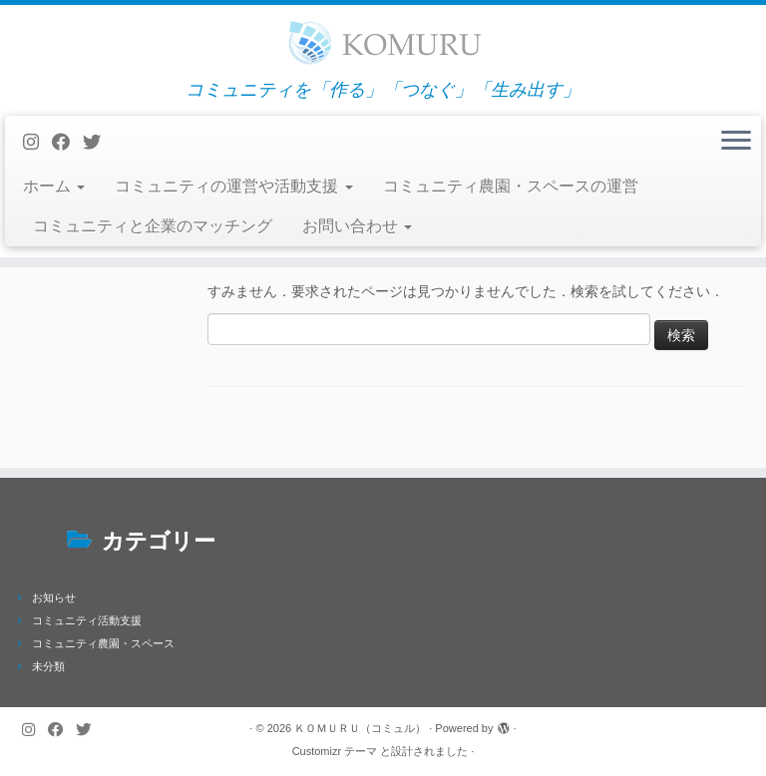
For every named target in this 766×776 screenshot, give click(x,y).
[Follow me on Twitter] (98, 143)
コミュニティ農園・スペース (103, 643)
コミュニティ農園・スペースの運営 (510, 186)
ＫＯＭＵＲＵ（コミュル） (360, 728)
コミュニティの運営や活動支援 (233, 186)
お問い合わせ (357, 225)
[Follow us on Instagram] (37, 143)
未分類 (48, 666)
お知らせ (54, 597)
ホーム (54, 186)
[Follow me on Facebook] (67, 143)
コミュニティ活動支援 (87, 620)
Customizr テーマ (335, 751)
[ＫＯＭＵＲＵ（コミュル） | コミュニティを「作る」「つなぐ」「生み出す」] (383, 42)
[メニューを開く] (736, 142)
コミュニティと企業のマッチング (152, 225)
